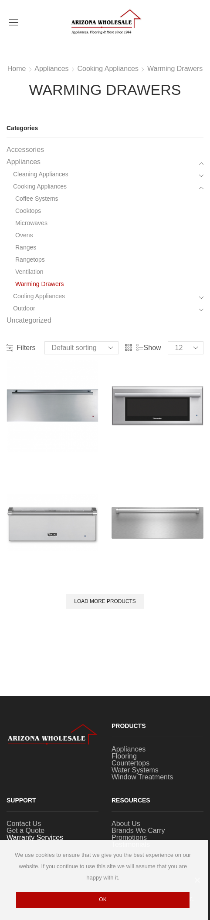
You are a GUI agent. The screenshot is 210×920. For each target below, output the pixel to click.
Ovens (24, 235)
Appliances (51, 68)
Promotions (129, 837)
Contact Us (24, 823)
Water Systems (135, 770)
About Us (126, 823)
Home (16, 68)
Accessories (25, 149)
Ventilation (29, 271)
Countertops (130, 763)
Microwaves (31, 222)
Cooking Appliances (108, 68)
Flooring (124, 756)
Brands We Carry (138, 830)
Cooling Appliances (39, 296)
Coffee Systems (36, 198)
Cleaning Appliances (40, 174)
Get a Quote (25, 830)
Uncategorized (29, 320)
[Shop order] (81, 347)
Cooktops (28, 210)
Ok (103, 899)
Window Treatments (142, 777)
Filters (21, 347)
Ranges (25, 247)
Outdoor (24, 308)
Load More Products (104, 601)
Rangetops (30, 259)
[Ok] (197, 880)
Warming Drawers (175, 68)
